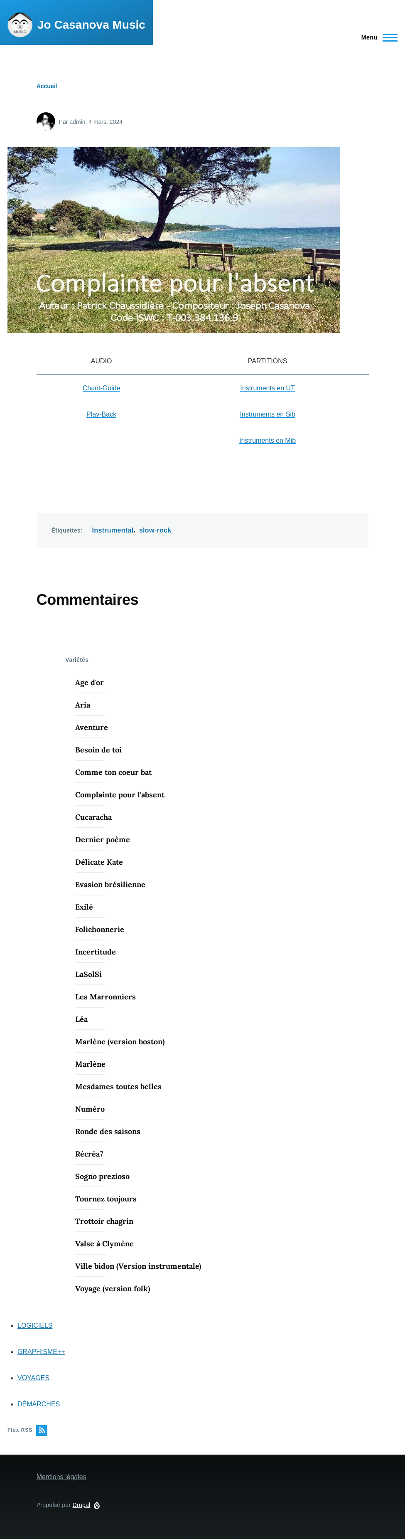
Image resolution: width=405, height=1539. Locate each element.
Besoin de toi (98, 750)
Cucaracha (93, 817)
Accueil (47, 86)
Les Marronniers (105, 996)
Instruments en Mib (267, 440)
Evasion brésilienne (110, 884)
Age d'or (89, 682)
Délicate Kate (99, 862)
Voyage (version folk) (112, 1288)
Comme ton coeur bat (113, 772)
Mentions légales (61, 1476)
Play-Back (101, 414)
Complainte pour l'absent (119, 794)
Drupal (82, 1505)
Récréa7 (89, 1154)
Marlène (90, 1064)
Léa (81, 1019)
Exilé (84, 907)
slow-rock (155, 530)
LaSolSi (88, 974)
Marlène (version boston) (119, 1041)
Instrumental (113, 530)
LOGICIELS (34, 1325)
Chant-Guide (101, 388)
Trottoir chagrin (104, 1221)
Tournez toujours (106, 1199)
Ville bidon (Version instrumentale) (138, 1266)
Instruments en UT (267, 388)
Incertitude (95, 952)
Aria (82, 705)
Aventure (91, 727)
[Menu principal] (377, 37)
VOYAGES (33, 1377)
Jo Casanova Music (91, 24)
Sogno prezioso (102, 1176)
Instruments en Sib (267, 414)
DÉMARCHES (38, 1404)
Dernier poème (102, 839)
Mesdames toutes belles (118, 1086)
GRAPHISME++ (41, 1351)
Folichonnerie (99, 929)
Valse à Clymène (104, 1243)
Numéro (90, 1109)
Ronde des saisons (107, 1131)
